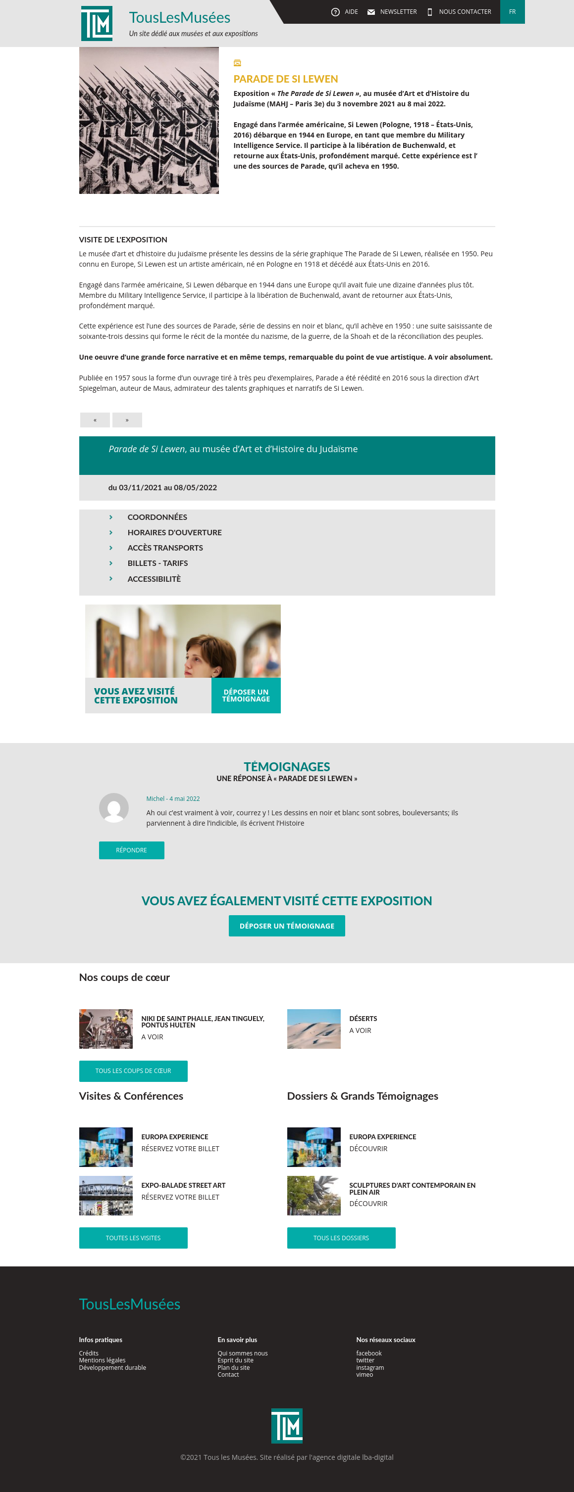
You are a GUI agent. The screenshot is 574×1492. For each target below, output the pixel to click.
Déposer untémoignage (246, 695)
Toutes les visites (133, 1238)
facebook (368, 1353)
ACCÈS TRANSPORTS (165, 547)
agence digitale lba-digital (353, 1457)
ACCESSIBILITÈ (154, 578)
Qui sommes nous (242, 1353)
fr (512, 11)
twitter (365, 1360)
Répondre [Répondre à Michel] (131, 850)
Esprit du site (235, 1360)
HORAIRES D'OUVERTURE (175, 532)
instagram (370, 1367)
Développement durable (113, 1367)
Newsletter (398, 11)
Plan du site (233, 1367)
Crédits (89, 1353)
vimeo (364, 1374)
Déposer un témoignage (287, 926)
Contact (228, 1374)
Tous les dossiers (341, 1238)
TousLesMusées (180, 17)
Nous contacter (464, 11)
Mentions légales (102, 1360)
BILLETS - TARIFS (158, 563)
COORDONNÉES (157, 517)
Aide (350, 11)
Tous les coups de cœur (133, 1071)
